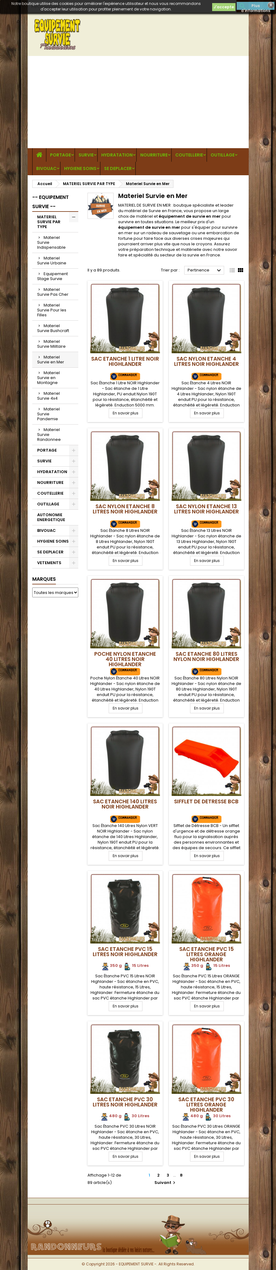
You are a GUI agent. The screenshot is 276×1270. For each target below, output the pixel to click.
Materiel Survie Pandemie (48, 414)
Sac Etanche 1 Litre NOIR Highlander (125, 361)
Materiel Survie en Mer (50, 359)
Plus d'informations (255, 6)
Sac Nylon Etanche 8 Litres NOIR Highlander (125, 509)
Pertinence (205, 270)
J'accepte (224, 7)
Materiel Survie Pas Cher (52, 292)
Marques (44, 579)
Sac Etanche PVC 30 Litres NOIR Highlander (125, 1102)
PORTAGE (60, 155)
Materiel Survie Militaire (51, 343)
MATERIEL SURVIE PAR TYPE (48, 222)
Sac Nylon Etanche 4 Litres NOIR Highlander (206, 361)
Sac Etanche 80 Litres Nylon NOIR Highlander (206, 656)
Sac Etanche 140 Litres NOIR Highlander (125, 804)
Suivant (165, 1182)
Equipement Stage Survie (52, 276)
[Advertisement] (138, 102)
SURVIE (86, 155)
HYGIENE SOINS (80, 168)
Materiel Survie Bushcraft (53, 328)
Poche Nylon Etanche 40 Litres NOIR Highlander (125, 659)
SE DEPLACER (118, 168)
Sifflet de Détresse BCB (206, 801)
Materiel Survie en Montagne (48, 378)
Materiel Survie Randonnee (49, 434)
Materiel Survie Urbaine (51, 260)
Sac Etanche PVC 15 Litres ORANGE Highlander (206, 954)
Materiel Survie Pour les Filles (51, 310)
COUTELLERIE (189, 155)
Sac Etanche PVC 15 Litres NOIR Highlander (125, 951)
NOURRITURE (154, 155)
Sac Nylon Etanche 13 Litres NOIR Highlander (206, 509)
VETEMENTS (49, 563)
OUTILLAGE (223, 155)
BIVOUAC (46, 168)
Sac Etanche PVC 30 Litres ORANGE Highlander (206, 1105)
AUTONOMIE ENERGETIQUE (51, 517)
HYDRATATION (117, 155)
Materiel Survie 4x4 (48, 395)
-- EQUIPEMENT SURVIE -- (50, 202)
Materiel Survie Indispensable (51, 242)
